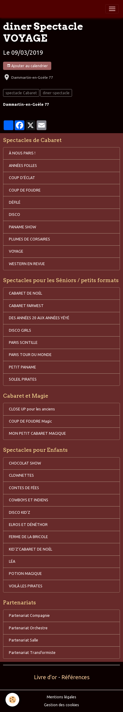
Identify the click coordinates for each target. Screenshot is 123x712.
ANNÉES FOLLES (23, 166)
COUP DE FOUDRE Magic (30, 421)
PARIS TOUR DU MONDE (30, 355)
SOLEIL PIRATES (23, 379)
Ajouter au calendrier (27, 66)
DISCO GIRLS (20, 330)
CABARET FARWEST (26, 306)
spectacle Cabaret (21, 93)
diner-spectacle (56, 93)
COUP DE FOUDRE (25, 190)
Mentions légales (61, 697)
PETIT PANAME (22, 367)
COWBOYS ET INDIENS (28, 500)
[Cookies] (12, 700)
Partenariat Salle (23, 640)
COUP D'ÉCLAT (22, 178)
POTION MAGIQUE (25, 573)
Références (75, 677)
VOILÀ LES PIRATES (25, 586)
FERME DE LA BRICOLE (28, 537)
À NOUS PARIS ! (22, 153)
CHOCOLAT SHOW (25, 463)
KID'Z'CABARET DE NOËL (30, 549)
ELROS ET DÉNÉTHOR (28, 525)
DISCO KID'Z (19, 512)
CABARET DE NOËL (25, 293)
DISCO (14, 214)
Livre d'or (45, 677)
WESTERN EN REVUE (27, 264)
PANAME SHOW (22, 227)
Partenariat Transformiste (32, 653)
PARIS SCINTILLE (23, 342)
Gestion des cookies (61, 705)
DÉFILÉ (14, 202)
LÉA (12, 561)
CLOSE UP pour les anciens (32, 409)
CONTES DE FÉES (24, 488)
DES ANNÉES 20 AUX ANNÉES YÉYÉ (39, 318)
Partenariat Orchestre (28, 628)
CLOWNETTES (21, 475)
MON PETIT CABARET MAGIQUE (37, 433)
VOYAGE (16, 251)
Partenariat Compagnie (29, 615)
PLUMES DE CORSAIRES (29, 239)
